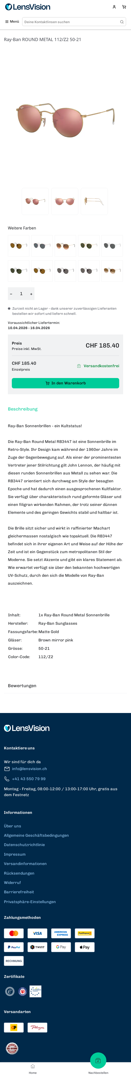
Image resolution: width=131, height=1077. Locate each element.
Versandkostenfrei (97, 366)
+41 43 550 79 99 (25, 779)
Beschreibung (22, 409)
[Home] (32, 1066)
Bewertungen (22, 685)
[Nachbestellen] (98, 1060)
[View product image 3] (94, 201)
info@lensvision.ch (25, 769)
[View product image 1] (35, 201)
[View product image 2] (64, 201)
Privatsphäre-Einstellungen (30, 901)
